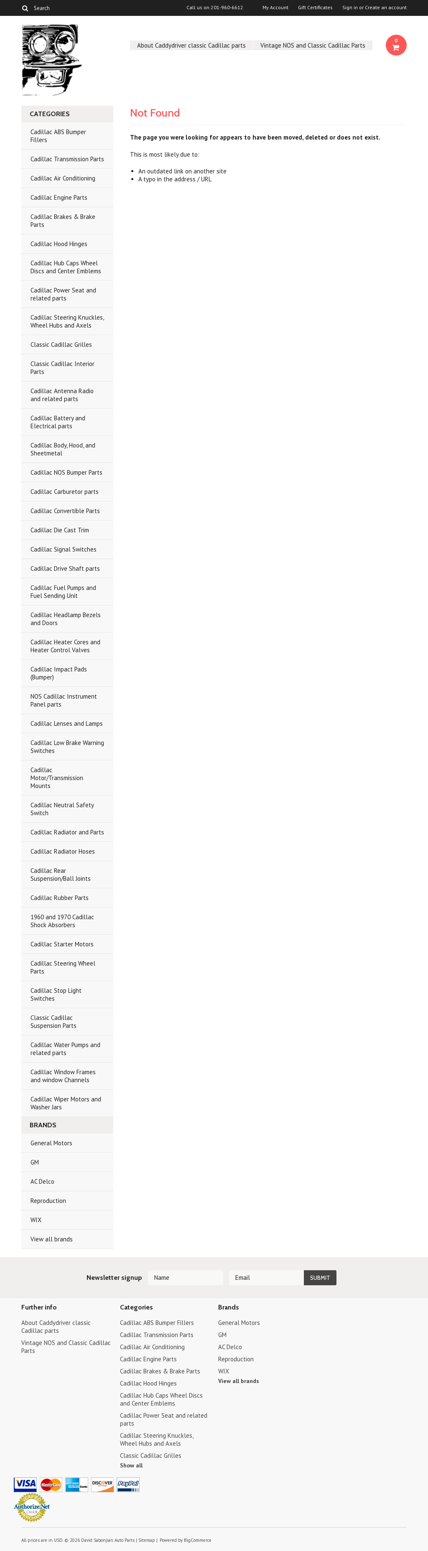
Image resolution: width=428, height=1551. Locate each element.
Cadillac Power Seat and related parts (63, 294)
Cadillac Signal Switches (64, 549)
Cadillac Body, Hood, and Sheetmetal (63, 449)
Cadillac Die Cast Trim (60, 530)
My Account (275, 7)
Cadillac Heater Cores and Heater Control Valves (65, 646)
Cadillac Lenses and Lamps (67, 723)
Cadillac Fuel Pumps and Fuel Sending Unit (63, 592)
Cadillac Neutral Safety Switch (62, 809)
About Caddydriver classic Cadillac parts (191, 45)
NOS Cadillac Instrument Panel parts (64, 700)
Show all (131, 1465)
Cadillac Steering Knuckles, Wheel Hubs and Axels (67, 321)
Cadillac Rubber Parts (60, 898)
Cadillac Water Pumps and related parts (65, 1049)
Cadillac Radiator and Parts (67, 832)
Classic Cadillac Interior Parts (62, 368)
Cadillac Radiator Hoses (63, 851)
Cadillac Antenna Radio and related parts (62, 395)
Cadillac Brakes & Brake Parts (63, 221)
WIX (36, 1220)
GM (35, 1162)
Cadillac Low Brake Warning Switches (67, 747)
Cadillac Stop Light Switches (56, 994)
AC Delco (42, 1181)
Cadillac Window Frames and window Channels (63, 1076)
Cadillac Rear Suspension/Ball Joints (61, 874)
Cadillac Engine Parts (59, 197)
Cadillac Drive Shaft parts (65, 568)
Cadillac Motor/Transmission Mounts (57, 778)
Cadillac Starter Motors (62, 944)
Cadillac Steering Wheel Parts (63, 967)
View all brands (52, 1239)
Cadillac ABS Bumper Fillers (58, 136)
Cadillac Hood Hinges (59, 244)
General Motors (51, 1143)
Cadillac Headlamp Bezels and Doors (66, 619)
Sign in (350, 7)
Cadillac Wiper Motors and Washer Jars (66, 1103)
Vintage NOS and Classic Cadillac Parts (312, 45)
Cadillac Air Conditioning (63, 178)
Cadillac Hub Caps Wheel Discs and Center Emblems (66, 267)
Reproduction (48, 1201)
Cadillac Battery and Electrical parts (58, 422)
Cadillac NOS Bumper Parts (66, 472)
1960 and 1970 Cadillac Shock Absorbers (62, 921)
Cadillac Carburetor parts (65, 492)
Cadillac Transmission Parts (67, 159)
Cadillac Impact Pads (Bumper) (59, 673)
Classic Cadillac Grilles (61, 344)
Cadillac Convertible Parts (65, 511)
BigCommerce (197, 1540)
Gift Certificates (315, 7)
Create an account (386, 7)
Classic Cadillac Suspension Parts (53, 1022)
